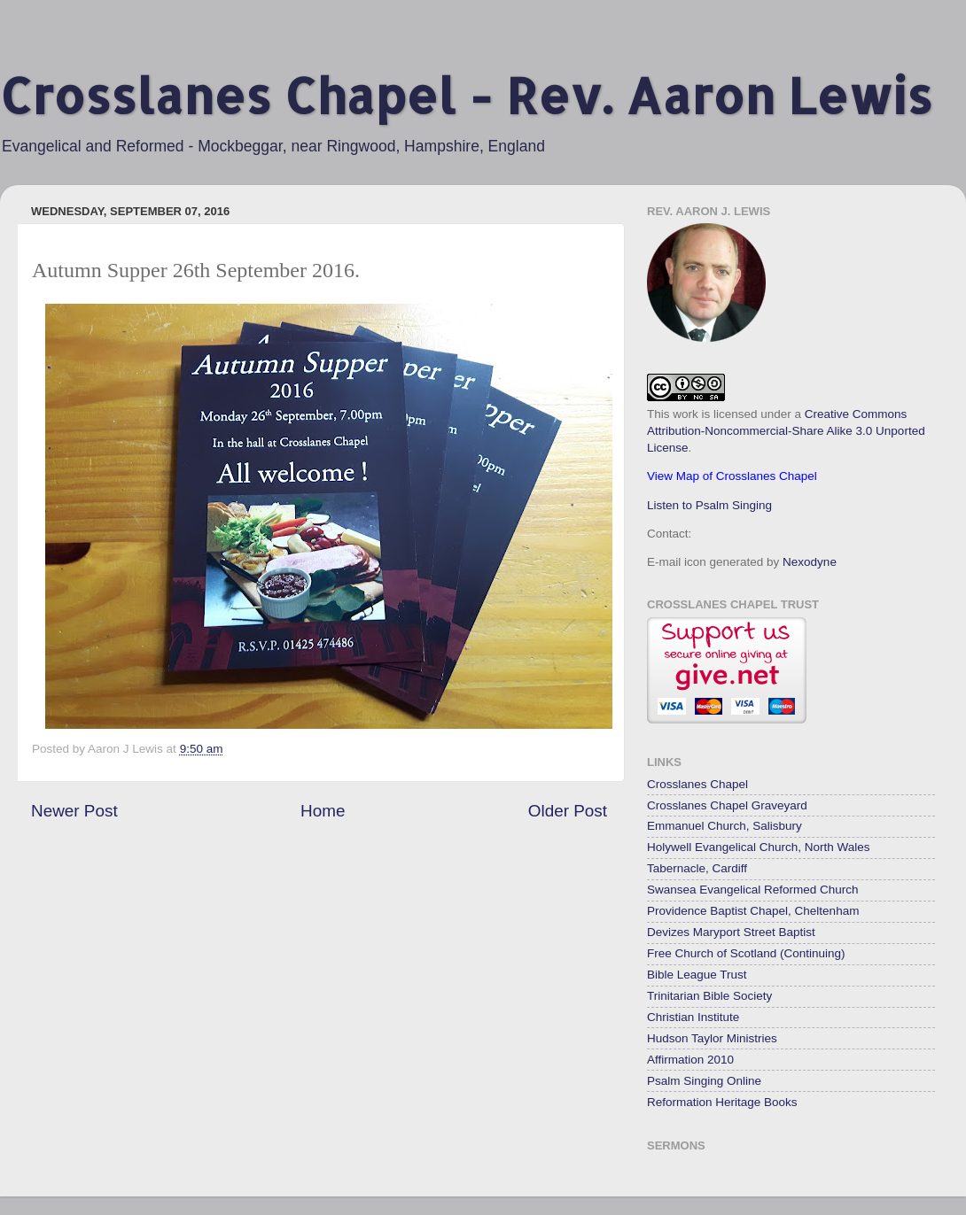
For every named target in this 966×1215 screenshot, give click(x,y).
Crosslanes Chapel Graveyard (727, 805)
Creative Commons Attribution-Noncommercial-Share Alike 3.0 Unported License (786, 430)
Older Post (567, 810)
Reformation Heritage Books (722, 1102)
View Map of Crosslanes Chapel (732, 476)
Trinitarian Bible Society (709, 995)
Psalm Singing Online (704, 1080)
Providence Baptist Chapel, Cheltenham (753, 910)
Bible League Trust (697, 974)
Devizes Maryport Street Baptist (731, 932)
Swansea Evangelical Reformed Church (753, 889)
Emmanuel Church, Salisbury (724, 825)
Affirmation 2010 (690, 1059)
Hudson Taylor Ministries (712, 1038)
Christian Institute (693, 1017)
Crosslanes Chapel (697, 784)
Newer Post (74, 810)
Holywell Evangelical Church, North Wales (758, 847)
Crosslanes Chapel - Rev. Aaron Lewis (466, 95)
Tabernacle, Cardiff (697, 868)
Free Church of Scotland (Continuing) (746, 953)
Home (322, 810)
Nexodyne (810, 562)
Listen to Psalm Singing (709, 505)
